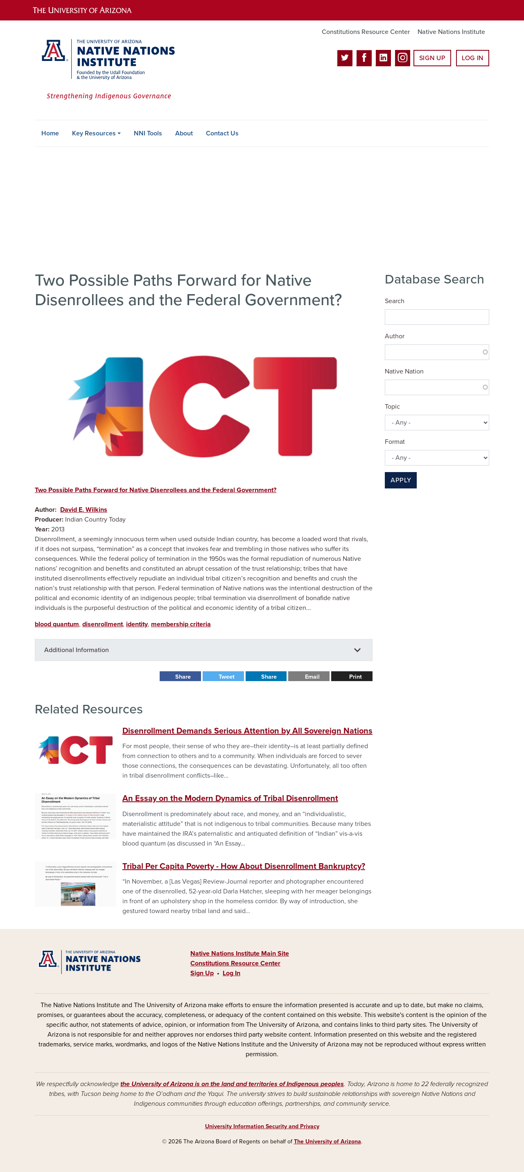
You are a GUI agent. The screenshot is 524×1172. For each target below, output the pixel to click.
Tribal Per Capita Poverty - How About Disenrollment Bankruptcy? (243, 866)
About (184, 133)
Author (394, 336)
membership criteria (181, 624)
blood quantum (57, 624)
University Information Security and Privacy (262, 1126)
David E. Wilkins (83, 510)
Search (394, 301)
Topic (392, 407)
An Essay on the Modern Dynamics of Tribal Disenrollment (230, 798)
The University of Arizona (327, 1141)
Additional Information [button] (76, 650)
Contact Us (222, 133)
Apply (401, 480)
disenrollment (102, 624)
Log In (472, 58)
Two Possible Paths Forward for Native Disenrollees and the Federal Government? (155, 490)
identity (137, 624)
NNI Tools (148, 133)
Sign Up (432, 58)
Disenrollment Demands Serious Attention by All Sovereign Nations (247, 731)
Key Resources (94, 133)
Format (395, 442)
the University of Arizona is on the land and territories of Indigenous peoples (232, 1084)
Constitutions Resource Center (366, 32)
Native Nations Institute (451, 32)
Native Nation (404, 371)
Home (50, 133)
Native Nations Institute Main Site (239, 953)
